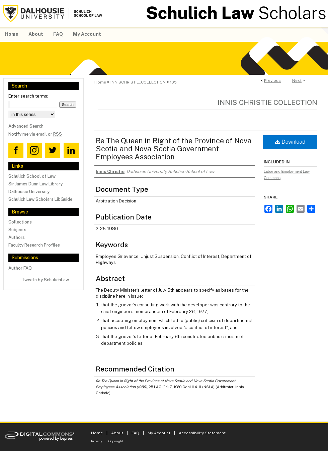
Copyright (116, 441)
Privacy (96, 441)
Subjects (17, 229)
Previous (272, 80)
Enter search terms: (28, 96)
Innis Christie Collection (267, 102)
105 (173, 82)
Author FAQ (20, 268)
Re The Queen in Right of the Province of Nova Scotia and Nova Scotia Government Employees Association (174, 148)
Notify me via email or (35, 134)
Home (100, 82)
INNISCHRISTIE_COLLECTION (138, 82)
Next (297, 80)
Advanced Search (26, 126)
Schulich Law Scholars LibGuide (40, 199)
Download (290, 142)
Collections (20, 221)
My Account (159, 433)
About (117, 433)
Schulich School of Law (32, 176)
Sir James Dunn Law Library (35, 183)
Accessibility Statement (202, 433)
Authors (16, 237)
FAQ (135, 433)
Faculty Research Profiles (34, 245)
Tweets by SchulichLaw (45, 279)
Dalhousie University (29, 191)
